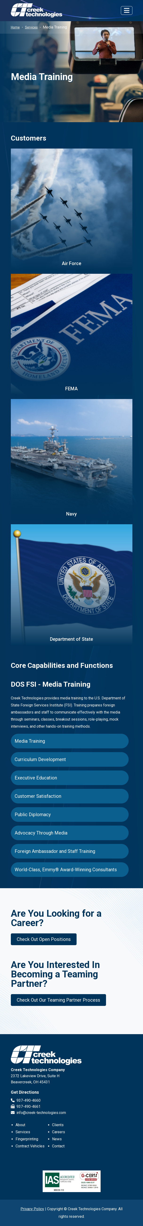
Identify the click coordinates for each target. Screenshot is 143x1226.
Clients (58, 1125)
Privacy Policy (32, 1209)
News (57, 1139)
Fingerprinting (27, 1139)
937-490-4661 (26, 1106)
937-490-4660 (26, 1100)
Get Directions (25, 1092)
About (20, 1125)
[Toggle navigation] (126, 10)
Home (15, 27)
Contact (58, 1146)
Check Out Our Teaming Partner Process (58, 1000)
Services (31, 27)
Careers (58, 1132)
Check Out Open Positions (44, 939)
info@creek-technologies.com (38, 1112)
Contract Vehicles (30, 1146)
